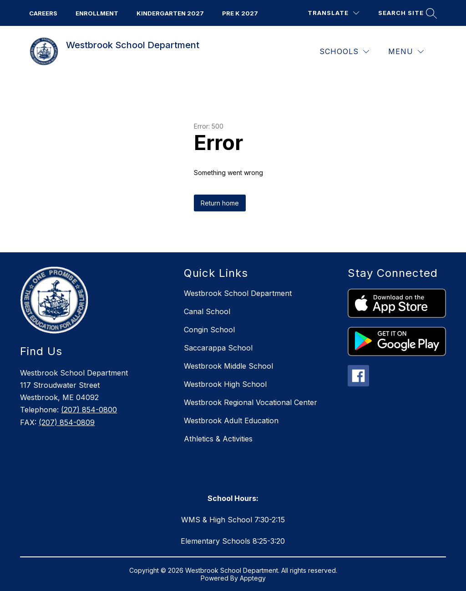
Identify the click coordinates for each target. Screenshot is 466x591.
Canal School (207, 311)
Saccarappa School (218, 347)
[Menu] (406, 51)
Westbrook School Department (238, 293)
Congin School (209, 329)
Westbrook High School (225, 384)
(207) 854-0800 (89, 409)
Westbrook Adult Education (231, 420)
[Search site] (406, 13)
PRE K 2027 (240, 13)
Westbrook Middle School (228, 366)
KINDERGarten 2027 (170, 13)
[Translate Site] (333, 13)
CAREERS (43, 13)
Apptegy (253, 578)
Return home (220, 203)
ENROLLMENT (97, 13)
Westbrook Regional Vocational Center (250, 402)
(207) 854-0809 (67, 422)
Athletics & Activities (218, 438)
